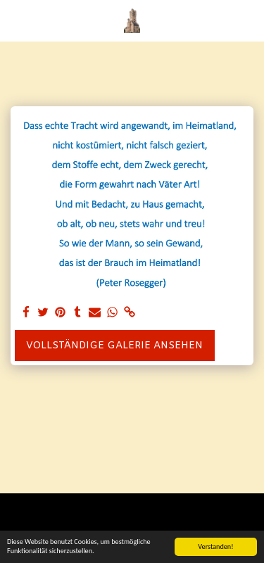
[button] (15, 20)
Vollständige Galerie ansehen (114, 346)
